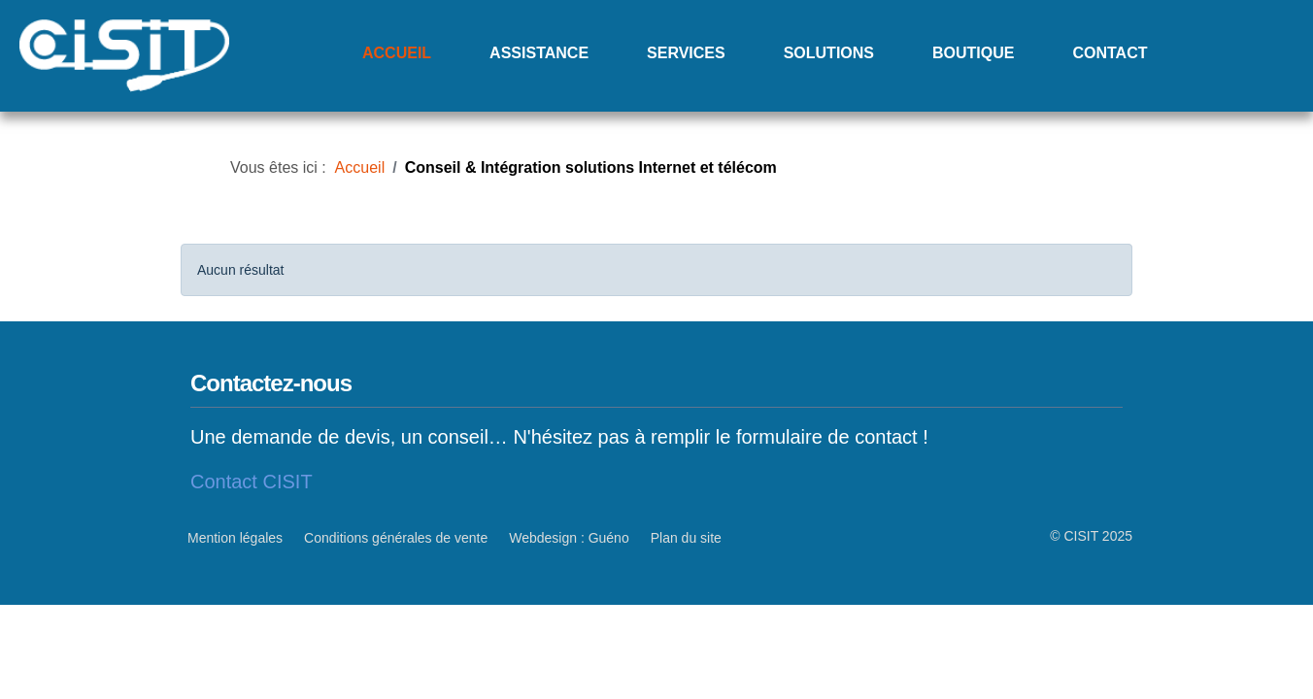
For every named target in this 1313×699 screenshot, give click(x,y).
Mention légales (235, 538)
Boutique (973, 53)
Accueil (396, 53)
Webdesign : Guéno (569, 538)
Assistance (539, 53)
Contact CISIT (251, 481)
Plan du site (686, 538)
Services (686, 53)
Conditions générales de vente (396, 538)
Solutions (829, 53)
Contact (1109, 53)
